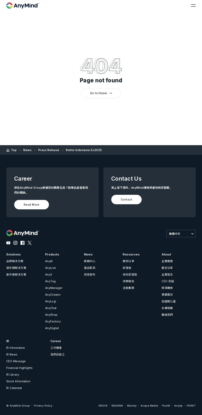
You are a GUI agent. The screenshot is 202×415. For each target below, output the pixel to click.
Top (14, 150)
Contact (126, 199)
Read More (31, 204)
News (27, 150)
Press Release (48, 150)
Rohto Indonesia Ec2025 (84, 150)
